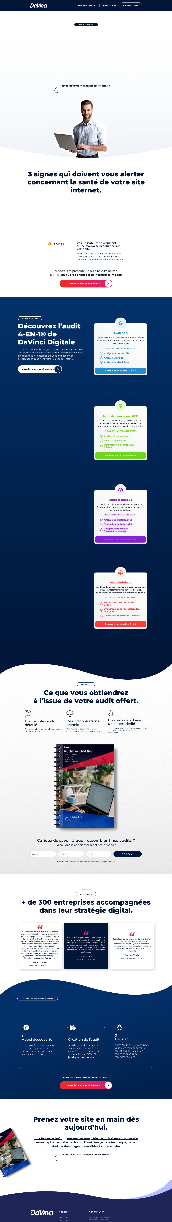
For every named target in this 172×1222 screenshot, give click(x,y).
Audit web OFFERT (131, 5)
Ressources (109, 5)
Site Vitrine (63, 1217)
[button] (86, 5)
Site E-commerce (65, 1220)
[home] (38, 5)
